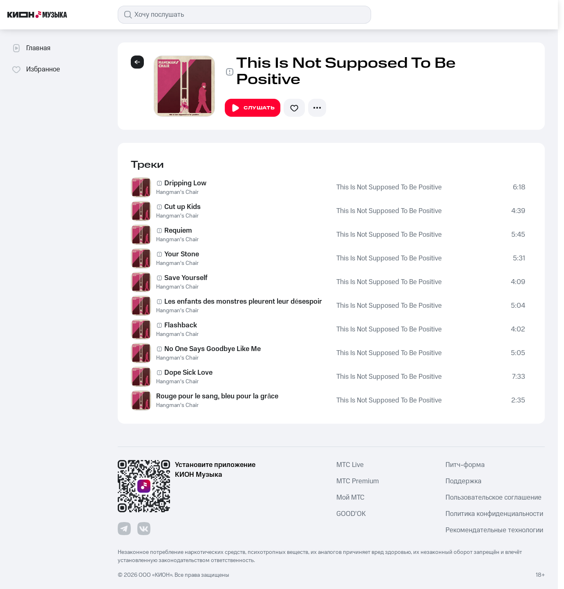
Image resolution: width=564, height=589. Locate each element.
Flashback (180, 325)
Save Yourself (186, 278)
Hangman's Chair (177, 192)
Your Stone (181, 254)
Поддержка (463, 481)
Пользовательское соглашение (493, 497)
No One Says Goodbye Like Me (212, 349)
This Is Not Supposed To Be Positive (389, 187)
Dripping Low (185, 183)
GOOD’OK (351, 514)
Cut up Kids (182, 207)
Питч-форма (465, 465)
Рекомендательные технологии (494, 530)
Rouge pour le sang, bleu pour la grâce (217, 396)
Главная (30, 48)
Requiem (178, 231)
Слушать (253, 108)
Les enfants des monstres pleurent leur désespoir (243, 302)
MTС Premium (357, 481)
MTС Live (350, 465)
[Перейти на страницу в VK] (143, 528)
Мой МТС (350, 497)
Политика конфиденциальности (494, 514)
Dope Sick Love (188, 373)
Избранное (35, 69)
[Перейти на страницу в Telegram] (124, 528)
